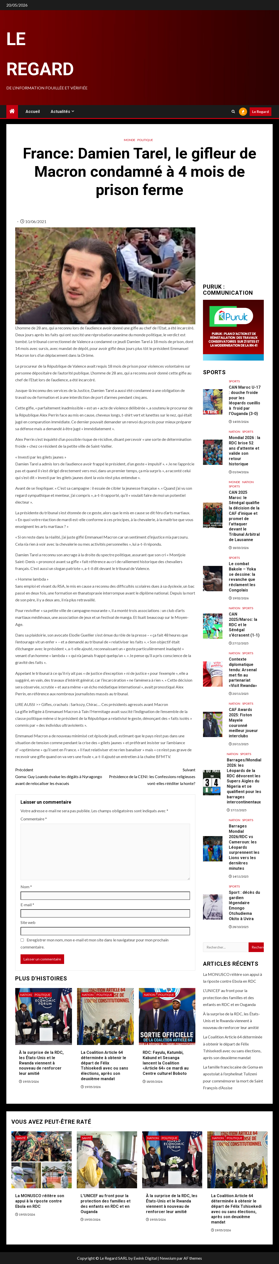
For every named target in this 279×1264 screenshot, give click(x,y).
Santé (21, 1138)
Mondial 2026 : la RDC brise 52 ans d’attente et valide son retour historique (244, 450)
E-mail (27, 904)
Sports (234, 381)
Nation (26, 995)
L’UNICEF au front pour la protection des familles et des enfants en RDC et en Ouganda (229, 997)
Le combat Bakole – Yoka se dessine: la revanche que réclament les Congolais (242, 576)
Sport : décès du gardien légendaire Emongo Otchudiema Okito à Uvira (244, 905)
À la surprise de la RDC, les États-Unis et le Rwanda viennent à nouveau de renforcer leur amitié (41, 1063)
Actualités (60, 111)
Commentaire (34, 818)
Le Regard (260, 111)
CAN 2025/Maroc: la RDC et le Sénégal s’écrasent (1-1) (244, 625)
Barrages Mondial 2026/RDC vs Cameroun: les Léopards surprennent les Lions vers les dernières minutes (244, 847)
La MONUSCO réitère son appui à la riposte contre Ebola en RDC (39, 1201)
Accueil (33, 111)
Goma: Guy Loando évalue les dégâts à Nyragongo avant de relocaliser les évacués (60, 776)
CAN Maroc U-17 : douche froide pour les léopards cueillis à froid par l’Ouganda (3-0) (245, 400)
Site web (28, 922)
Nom (26, 886)
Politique (145, 140)
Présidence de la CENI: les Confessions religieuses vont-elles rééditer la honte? (150, 776)
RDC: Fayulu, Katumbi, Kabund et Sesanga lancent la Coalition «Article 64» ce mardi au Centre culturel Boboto (166, 1063)
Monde (129, 140)
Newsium (168, 1258)
